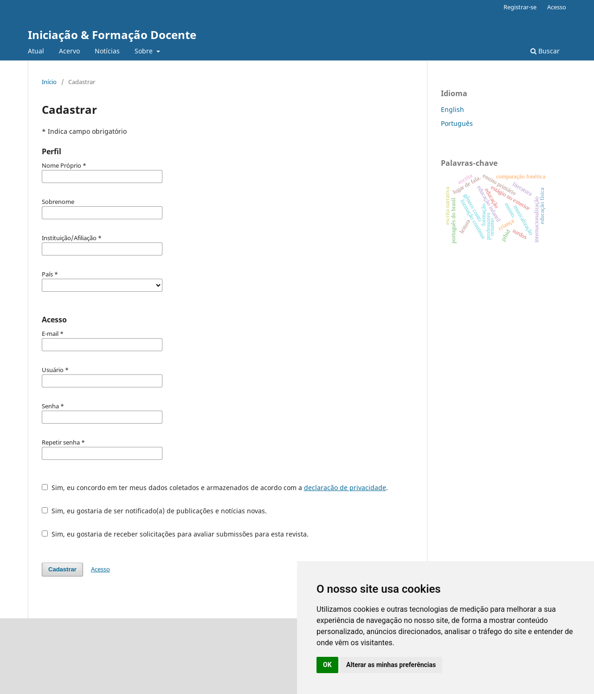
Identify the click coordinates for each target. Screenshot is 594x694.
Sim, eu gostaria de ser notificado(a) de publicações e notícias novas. (154, 510)
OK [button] (327, 664)
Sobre (145, 50)
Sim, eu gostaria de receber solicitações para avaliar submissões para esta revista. (175, 534)
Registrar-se (520, 7)
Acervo (69, 50)
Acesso (556, 7)
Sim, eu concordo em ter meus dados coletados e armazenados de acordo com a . (215, 487)
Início (49, 82)
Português (457, 123)
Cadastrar (62, 569)
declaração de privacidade (345, 487)
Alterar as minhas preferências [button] (391, 664)
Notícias (107, 50)
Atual (36, 50)
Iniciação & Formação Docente (112, 34)
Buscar (545, 50)
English (452, 109)
